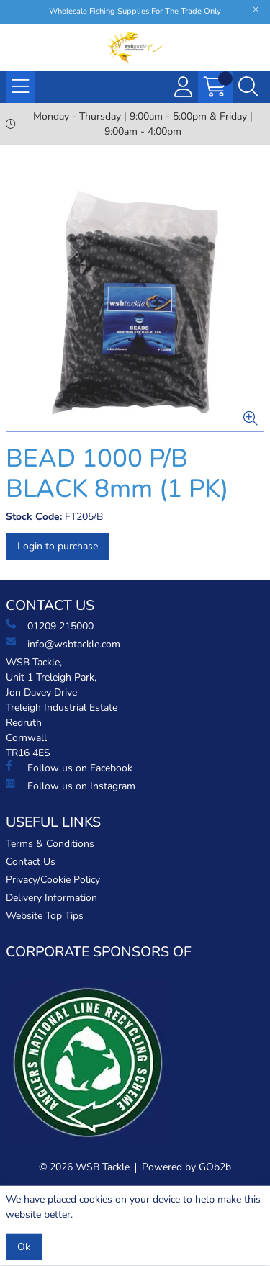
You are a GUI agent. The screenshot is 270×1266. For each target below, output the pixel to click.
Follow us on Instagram (70, 785)
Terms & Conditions (50, 843)
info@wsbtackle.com (63, 644)
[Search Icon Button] (248, 87)
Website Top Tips (45, 915)
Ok (23, 1247)
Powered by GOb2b (186, 1167)
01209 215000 (50, 626)
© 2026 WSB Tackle (84, 1167)
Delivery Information (51, 897)
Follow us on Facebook (69, 767)
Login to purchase (57, 546)
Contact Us (30, 861)
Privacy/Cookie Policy (53, 879)
